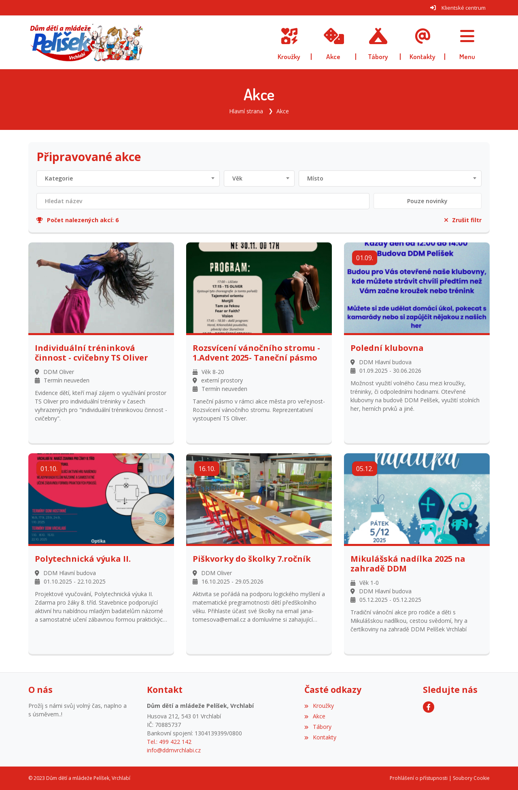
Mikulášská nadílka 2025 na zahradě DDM (407, 563)
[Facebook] (428, 707)
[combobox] (128, 178)
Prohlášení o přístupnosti (419, 778)
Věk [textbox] (237, 178)
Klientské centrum (464, 7)
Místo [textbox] (315, 178)
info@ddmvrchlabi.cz (174, 750)
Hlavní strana (246, 111)
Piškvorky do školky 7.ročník (252, 559)
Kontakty (320, 737)
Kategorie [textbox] (59, 178)
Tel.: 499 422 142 (169, 741)
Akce (282, 111)
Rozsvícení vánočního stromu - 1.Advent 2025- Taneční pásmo (256, 353)
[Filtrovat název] (202, 201)
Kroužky (318, 705)
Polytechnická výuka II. (83, 559)
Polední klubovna (387, 348)
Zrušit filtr (463, 220)
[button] (467, 42)
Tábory (317, 727)
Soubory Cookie (471, 778)
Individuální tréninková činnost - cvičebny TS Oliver (91, 353)
